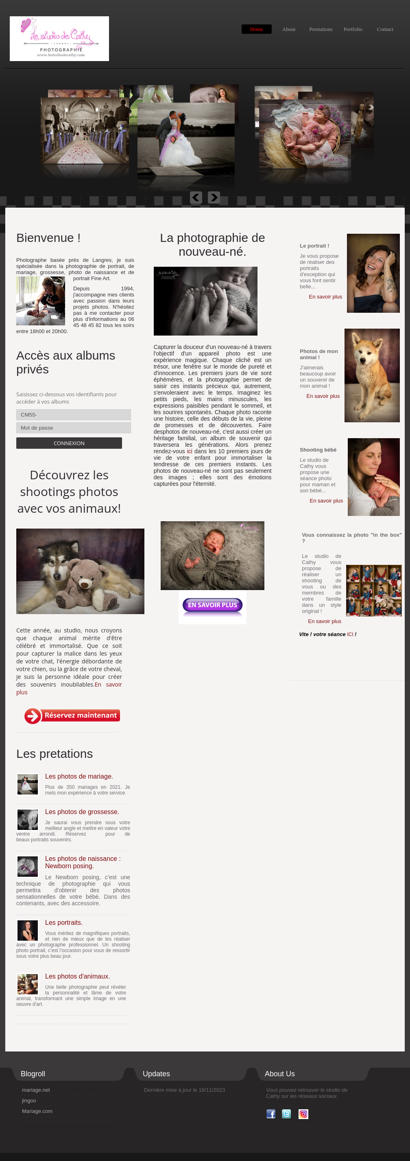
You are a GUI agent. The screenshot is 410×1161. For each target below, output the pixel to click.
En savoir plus (325, 297)
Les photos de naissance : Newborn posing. (83, 862)
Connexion (69, 443)
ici (189, 451)
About (289, 29)
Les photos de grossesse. (82, 811)
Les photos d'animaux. (77, 976)
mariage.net (36, 1090)
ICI (351, 634)
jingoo (29, 1100)
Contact (385, 29)
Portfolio (353, 29)
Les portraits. (64, 922)
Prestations (320, 29)
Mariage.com (37, 1111)
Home (256, 29)
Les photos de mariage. (79, 776)
